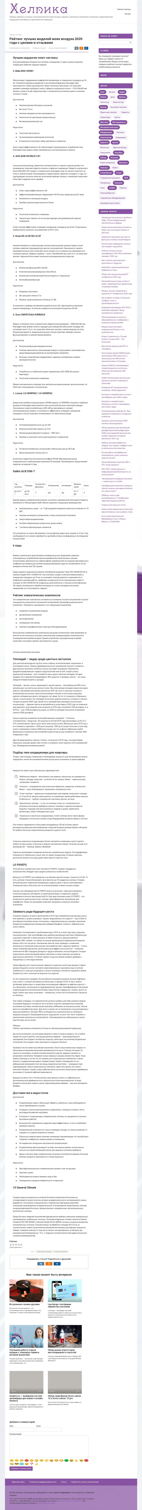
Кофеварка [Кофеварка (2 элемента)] (121, 137)
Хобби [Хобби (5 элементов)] (112, 188)
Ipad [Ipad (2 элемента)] (112, 97)
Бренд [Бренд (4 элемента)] (103, 107)
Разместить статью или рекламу (85, 1482)
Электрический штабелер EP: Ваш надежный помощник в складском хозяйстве (116, 414)
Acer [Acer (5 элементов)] (102, 92)
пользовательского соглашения (69, 1501)
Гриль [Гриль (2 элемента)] (117, 117)
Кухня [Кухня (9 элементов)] (115, 142)
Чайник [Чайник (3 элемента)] (123, 188)
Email (38, 1426)
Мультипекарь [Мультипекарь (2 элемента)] (120, 147)
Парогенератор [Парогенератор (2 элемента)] (107, 162)
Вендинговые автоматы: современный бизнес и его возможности (113, 329)
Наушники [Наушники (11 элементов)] (105, 152)
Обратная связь (18, 1482)
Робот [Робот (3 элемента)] (115, 167)
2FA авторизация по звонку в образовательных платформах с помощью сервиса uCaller (115, 320)
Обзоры (128, 14)
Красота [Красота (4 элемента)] (104, 142)
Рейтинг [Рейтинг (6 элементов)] (104, 167)
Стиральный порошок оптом (114, 505)
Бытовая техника (44, 1252)
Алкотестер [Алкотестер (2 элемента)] (118, 102)
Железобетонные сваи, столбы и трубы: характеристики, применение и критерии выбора (117, 284)
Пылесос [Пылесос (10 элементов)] (123, 162)
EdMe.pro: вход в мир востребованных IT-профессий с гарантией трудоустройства (115, 498)
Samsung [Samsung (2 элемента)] (104, 102)
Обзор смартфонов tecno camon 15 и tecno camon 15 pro (64, 1397)
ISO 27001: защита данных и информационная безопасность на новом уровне (116, 472)
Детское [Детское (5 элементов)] (104, 122)
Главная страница (124, 9)
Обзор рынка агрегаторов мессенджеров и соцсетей (62, 1351)
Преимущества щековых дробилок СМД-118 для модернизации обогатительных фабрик (117, 220)
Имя (11, 1426)
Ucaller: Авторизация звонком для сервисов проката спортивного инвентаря (116, 380)
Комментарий (15, 1434)
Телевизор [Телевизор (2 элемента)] (105, 183)
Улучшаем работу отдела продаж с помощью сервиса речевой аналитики (24, 1352)
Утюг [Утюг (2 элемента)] (102, 188)
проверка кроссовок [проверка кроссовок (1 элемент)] (110, 203)
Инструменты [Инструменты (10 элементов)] (119, 122)
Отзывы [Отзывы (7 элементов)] (114, 157)
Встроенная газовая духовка (24, 1304)
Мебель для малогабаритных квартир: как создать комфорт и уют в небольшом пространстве (117, 445)
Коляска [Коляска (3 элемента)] (120, 132)
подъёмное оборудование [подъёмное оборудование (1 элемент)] (112, 198)
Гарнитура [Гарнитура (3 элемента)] (105, 117)
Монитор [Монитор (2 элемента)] (104, 147)
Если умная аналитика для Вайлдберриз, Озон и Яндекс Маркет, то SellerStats (114, 519)
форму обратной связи (46, 1503)
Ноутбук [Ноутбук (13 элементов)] (119, 152)
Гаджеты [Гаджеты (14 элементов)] (125, 112)
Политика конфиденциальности (42, 1482)
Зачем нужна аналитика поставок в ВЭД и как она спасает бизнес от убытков (116, 230)
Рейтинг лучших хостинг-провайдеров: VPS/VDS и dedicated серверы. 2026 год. (116, 253)
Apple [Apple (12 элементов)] (122, 92)
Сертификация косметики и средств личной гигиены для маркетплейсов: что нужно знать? (117, 488)
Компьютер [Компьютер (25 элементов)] (105, 137)
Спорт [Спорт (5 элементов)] (119, 172)
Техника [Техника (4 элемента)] (118, 183)
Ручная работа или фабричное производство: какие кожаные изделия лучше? (115, 455)
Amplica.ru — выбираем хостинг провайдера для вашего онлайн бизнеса (26, 1398)
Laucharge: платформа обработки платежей (59, 1305)
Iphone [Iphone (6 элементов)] (122, 97)
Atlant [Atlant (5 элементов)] (103, 97)
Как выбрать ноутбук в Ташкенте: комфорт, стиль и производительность (116, 300)
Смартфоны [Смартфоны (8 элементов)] (106, 172)
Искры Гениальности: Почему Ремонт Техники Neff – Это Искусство (114, 339)
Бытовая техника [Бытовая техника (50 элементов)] (119, 107)
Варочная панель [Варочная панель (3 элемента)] (108, 112)
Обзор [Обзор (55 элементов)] (103, 157)
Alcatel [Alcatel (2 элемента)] (112, 92)
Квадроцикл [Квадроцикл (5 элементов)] (106, 132)
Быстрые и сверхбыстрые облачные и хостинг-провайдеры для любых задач (116, 404)
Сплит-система (61, 1252)
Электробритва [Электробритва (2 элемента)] (107, 193)
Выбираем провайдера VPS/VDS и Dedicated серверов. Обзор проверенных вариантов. (116, 310)
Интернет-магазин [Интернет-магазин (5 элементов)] (109, 127)
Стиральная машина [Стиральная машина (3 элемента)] (110, 178)
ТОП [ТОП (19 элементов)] (126, 178)
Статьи (64, 1482)
